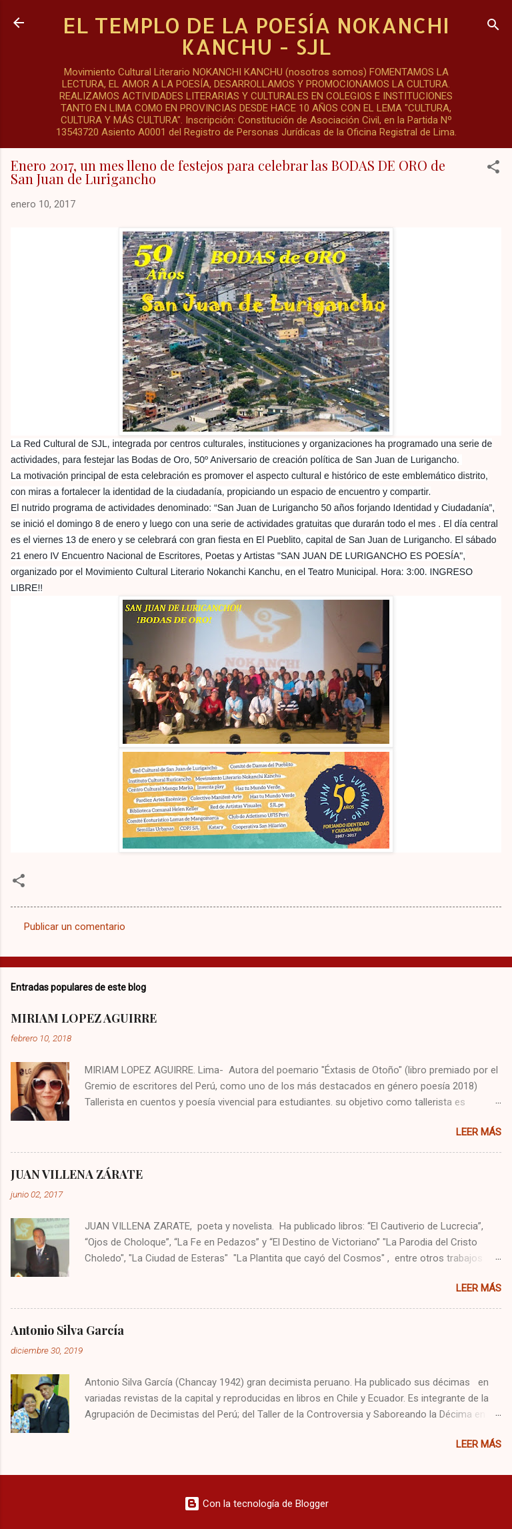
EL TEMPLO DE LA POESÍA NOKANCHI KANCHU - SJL (256, 35)
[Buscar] (493, 27)
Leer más (478, 1132)
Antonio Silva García (67, 1330)
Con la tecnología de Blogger (256, 1504)
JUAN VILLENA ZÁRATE (77, 1174)
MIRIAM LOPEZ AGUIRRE (84, 1018)
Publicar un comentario (74, 927)
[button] (493, 169)
